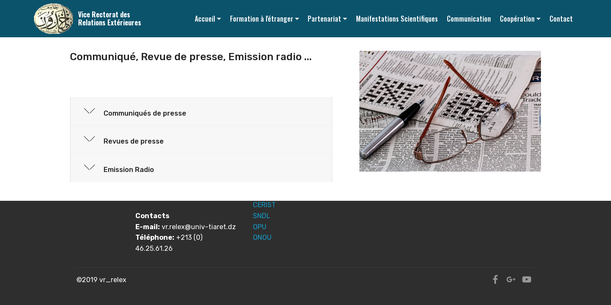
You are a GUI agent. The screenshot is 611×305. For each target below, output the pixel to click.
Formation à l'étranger (261, 19)
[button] (201, 111)
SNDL (261, 216)
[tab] (201, 111)
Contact (561, 19)
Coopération (517, 19)
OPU (259, 227)
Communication (469, 19)
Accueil (205, 19)
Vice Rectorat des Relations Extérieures (109, 19)
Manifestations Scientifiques (397, 19)
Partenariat (324, 19)
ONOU (262, 237)
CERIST (264, 205)
